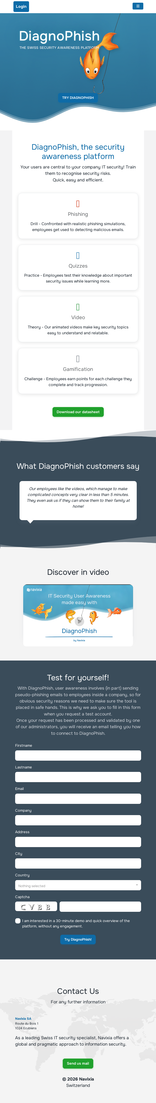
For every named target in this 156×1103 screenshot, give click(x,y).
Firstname (23, 745)
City (18, 853)
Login (21, 6)
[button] (78, 885)
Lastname (23, 767)
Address (22, 832)
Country (22, 875)
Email (19, 788)
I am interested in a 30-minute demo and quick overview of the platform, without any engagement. (76, 923)
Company (23, 810)
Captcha (22, 896)
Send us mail (78, 1063)
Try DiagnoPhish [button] (78, 97)
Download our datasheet (78, 412)
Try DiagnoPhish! (78, 939)
